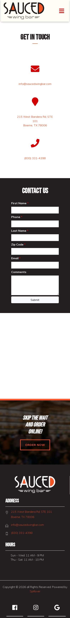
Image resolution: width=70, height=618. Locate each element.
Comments (18, 272)
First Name (19, 203)
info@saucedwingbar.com (27, 525)
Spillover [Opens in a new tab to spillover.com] (35, 591)
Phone (16, 217)
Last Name (19, 230)
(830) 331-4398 (22, 533)
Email (15, 258)
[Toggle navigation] (61, 11)
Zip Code (18, 244)
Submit (35, 300)
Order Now (35, 445)
